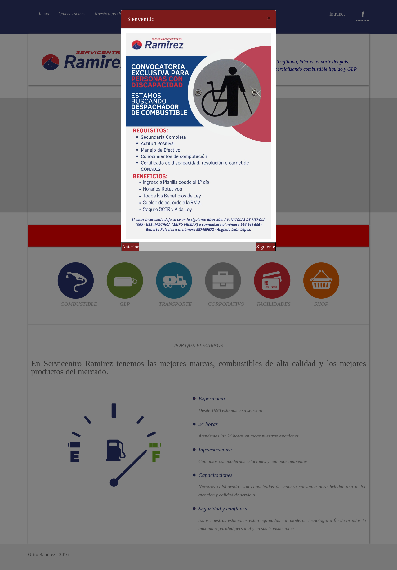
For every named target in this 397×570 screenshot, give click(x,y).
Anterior (130, 246)
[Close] (269, 18)
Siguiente (265, 246)
